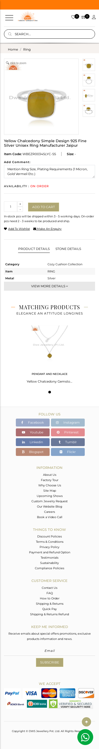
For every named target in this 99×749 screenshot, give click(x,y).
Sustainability (49, 563)
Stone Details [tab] (68, 249)
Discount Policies (49, 536)
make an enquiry (47, 229)
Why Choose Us (49, 485)
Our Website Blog (49, 506)
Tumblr (68, 442)
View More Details (49, 286)
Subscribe (49, 662)
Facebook (32, 422)
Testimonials (49, 557)
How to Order (49, 598)
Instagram (68, 422)
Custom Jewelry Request (49, 501)
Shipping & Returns (49, 604)
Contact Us (49, 588)
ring (27, 49)
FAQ (49, 593)
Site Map (49, 490)
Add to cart (43, 207)
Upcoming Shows (50, 496)
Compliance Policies (49, 568)
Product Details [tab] (34, 249)
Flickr (68, 452)
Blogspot (33, 452)
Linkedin (32, 442)
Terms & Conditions (49, 542)
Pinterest (68, 432)
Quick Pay (49, 609)
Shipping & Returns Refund (49, 614)
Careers (49, 512)
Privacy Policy (49, 547)
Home (13, 49)
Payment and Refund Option (49, 552)
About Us (49, 475)
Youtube (32, 432)
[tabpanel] (49, 353)
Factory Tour (49, 480)
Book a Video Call (49, 517)
